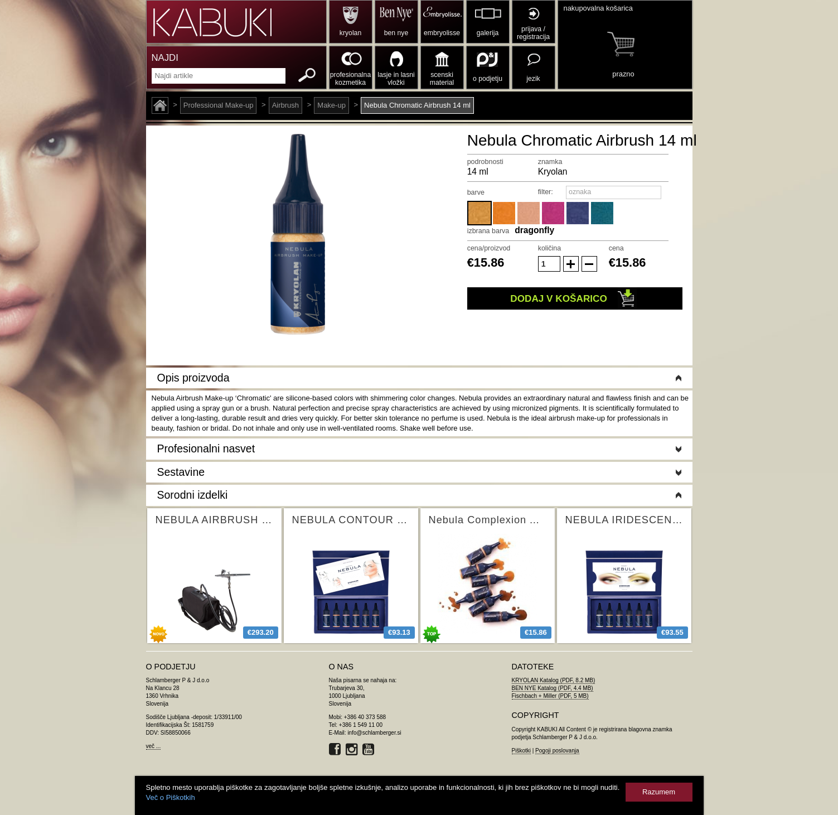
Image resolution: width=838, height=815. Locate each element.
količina (549, 248)
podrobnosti (485, 162)
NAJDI (165, 57)
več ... (153, 746)
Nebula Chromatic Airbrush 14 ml (417, 105)
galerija (487, 33)
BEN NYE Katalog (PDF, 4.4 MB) (552, 688)
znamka (550, 162)
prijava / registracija (533, 33)
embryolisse (442, 33)
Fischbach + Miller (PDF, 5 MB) (550, 696)
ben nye (396, 33)
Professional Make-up (218, 105)
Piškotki (521, 751)
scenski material (442, 78)
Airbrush (285, 105)
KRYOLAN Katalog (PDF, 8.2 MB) (553, 680)
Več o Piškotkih (170, 797)
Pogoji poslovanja (557, 751)
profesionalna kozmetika (350, 78)
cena (616, 248)
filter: (545, 192)
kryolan (350, 33)
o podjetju (487, 79)
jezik (533, 79)
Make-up (331, 105)
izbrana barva (488, 231)
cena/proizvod (489, 248)
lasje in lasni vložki (396, 78)
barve (476, 192)
